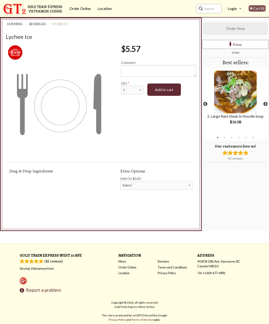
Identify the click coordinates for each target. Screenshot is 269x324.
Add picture (15, 52)
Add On (156, 183)
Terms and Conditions (172, 267)
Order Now (235, 28)
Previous (205, 104)
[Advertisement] (101, 216)
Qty (132, 87)
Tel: (211, 273)
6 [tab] (253, 137)
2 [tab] (224, 137)
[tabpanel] (235, 101)
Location (105, 8)
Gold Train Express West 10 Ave (51, 255)
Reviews (163, 261)
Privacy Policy (167, 273)
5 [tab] (246, 137)
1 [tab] (217, 137)
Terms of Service (142, 319)
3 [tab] (231, 137)
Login (232, 8)
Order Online (80, 8)
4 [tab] (239, 137)
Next (265, 104)
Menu (122, 261)
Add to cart (164, 89)
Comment (158, 68)
